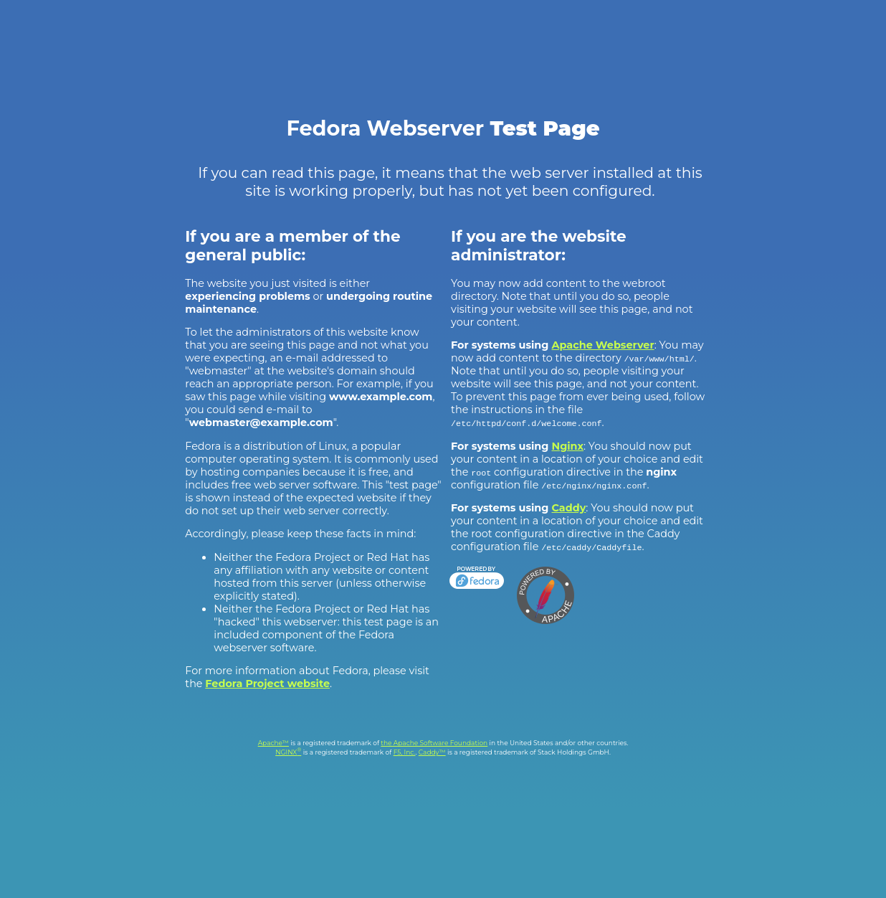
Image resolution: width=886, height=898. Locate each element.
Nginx (568, 446)
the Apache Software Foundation (434, 743)
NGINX (288, 752)
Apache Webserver (603, 345)
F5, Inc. (405, 752)
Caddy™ (432, 752)
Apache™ (273, 743)
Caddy (569, 507)
